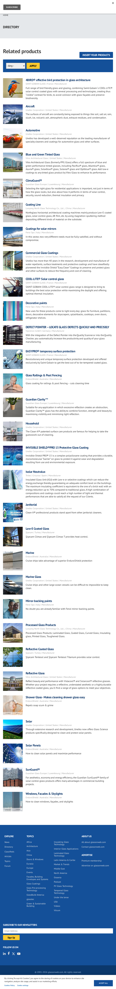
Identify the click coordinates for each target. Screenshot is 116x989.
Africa (29, 842)
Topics (7, 861)
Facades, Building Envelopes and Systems (37, 878)
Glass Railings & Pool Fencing (44, 375)
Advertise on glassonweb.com (95, 865)
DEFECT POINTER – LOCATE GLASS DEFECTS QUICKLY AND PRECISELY (67, 327)
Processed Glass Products (41, 625)
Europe (30, 868)
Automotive (33, 130)
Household (32, 423)
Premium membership (92, 860)
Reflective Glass (35, 673)
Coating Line (33, 204)
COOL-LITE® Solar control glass (45, 279)
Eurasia (30, 863)
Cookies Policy (9, 985)
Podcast (57, 881)
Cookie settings (22, 985)
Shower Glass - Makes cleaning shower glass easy (55, 697)
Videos (57, 906)
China (29, 855)
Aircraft (30, 106)
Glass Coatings (33, 883)
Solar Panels (33, 745)
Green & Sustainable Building (36, 904)
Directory (9, 846)
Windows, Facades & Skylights (44, 793)
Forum (7, 866)
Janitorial (31, 504)
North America (60, 873)
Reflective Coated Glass (40, 649)
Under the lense (61, 897)
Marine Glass (33, 577)
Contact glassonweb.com (93, 846)
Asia (28, 850)
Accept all (103, 983)
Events (30, 872)
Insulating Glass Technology (61, 843)
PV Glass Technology (63, 886)
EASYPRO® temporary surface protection (50, 351)
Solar (29, 721)
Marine (30, 553)
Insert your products (96, 55)
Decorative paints (36, 303)
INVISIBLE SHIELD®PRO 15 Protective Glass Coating (57, 447)
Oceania (57, 877)
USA (56, 901)
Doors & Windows (35, 859)
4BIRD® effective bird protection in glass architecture (58, 80)
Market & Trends (61, 864)
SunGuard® (33, 769)
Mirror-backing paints (39, 601)
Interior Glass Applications (66, 848)
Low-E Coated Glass (37, 528)
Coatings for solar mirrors (41, 228)
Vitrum (57, 910)
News (7, 842)
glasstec (30, 899)
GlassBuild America (35, 894)
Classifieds (9, 851)
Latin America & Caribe (64, 860)
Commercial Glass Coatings (42, 253)
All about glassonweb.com (94, 842)
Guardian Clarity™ (37, 399)
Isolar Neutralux (35, 472)
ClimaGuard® (34, 180)
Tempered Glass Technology (61, 891)
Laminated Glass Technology (61, 854)
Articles (8, 856)
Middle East (59, 868)
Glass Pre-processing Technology (36, 889)
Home (5, 15)
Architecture (32, 846)
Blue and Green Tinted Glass (43, 154)
